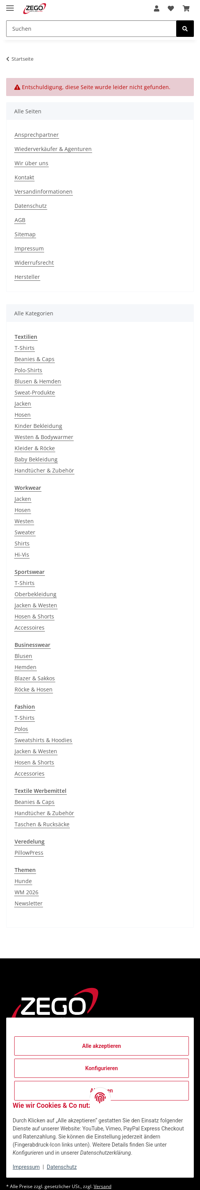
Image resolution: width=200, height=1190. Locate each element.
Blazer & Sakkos (35, 678)
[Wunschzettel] (171, 8)
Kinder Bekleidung (38, 425)
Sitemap (25, 234)
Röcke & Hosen (34, 689)
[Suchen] (91, 28)
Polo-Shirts (28, 370)
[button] (157, 8)
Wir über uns (31, 163)
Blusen (23, 656)
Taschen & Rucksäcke (42, 824)
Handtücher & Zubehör (44, 470)
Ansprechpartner (37, 134)
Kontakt (24, 177)
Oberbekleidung (35, 594)
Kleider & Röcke (35, 448)
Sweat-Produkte (35, 392)
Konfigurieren (101, 1068)
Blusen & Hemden (38, 381)
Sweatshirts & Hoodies (43, 740)
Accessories (30, 773)
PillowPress (29, 852)
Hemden (25, 667)
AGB (20, 220)
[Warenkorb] (186, 8)
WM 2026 (26, 892)
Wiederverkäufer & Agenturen (53, 148)
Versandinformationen (44, 191)
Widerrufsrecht (34, 262)
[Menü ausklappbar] (10, 5)
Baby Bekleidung (36, 459)
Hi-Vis (22, 554)
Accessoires (30, 627)
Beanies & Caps (35, 359)
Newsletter (29, 903)
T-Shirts (25, 347)
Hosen (23, 414)
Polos (21, 729)
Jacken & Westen (36, 605)
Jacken (23, 403)
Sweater (25, 532)
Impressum (26, 1167)
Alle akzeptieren (101, 1046)
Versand (102, 1186)
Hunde (23, 881)
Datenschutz (62, 1167)
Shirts (22, 543)
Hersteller (27, 276)
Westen (24, 521)
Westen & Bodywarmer (44, 437)
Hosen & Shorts (34, 616)
